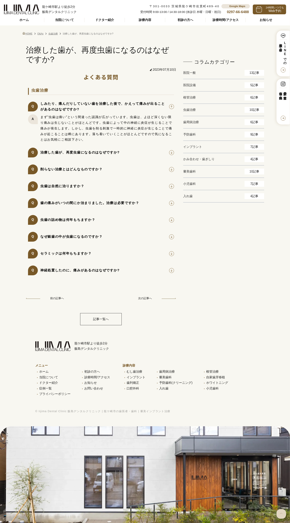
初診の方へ (185, 20)
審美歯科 (165, 377)
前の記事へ (45, 298)
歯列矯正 (133, 382)
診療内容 (145, 20)
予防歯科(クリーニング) (176, 382)
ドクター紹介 (104, 20)
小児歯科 (212, 388)
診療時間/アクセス (225, 20)
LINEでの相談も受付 (283, 52)
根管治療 (212, 371)
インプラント (136, 377)
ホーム (24, 20)
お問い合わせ (93, 388)
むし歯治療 (134, 371)
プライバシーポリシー (55, 394)
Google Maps (237, 6)
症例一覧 (45, 388)
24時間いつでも (275, 9)
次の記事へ (157, 298)
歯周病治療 (167, 371)
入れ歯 (164, 388)
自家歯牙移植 (215, 377)
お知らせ (266, 20)
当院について (64, 20)
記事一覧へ (101, 319)
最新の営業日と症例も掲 (283, 94)
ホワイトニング (217, 382)
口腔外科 (133, 388)
